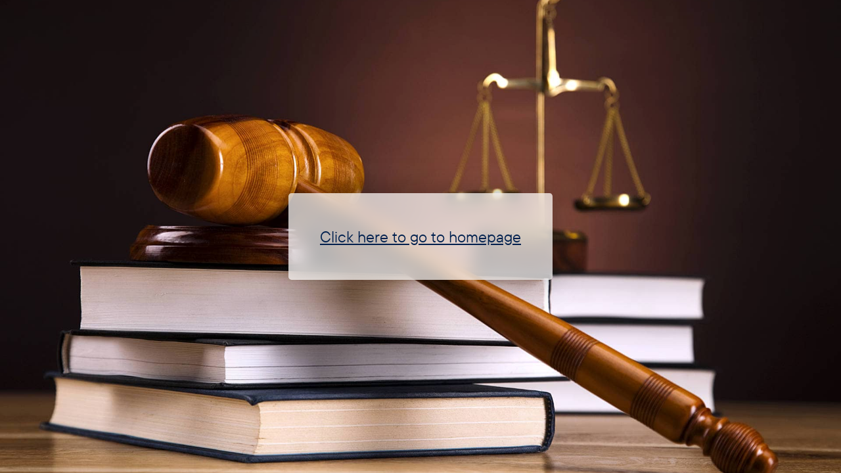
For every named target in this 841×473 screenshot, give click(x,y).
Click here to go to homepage (420, 236)
